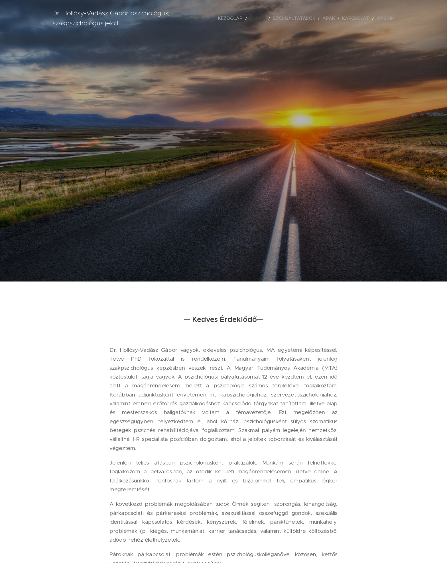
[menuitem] (251, 18)
